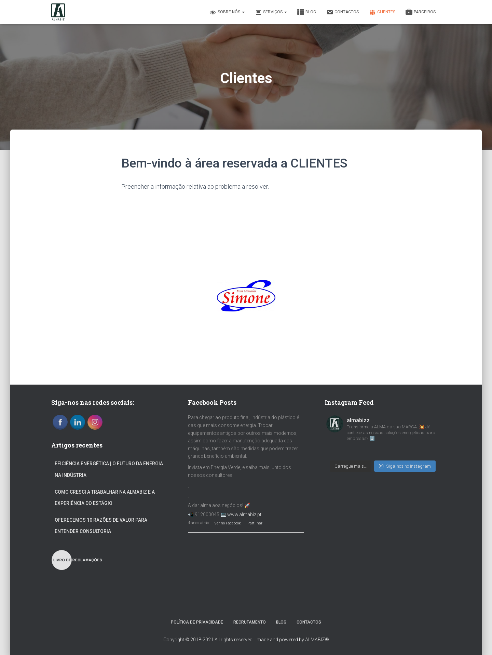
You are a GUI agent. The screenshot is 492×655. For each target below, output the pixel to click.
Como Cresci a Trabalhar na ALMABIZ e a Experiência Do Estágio (105, 497)
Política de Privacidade (197, 622)
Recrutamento (249, 622)
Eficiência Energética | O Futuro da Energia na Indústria (109, 469)
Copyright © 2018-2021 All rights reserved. (208, 639)
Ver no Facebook (227, 523)
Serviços (271, 12)
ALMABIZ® (317, 639)
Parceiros (421, 12)
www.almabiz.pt (244, 514)
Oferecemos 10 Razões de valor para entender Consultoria (101, 525)
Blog (306, 12)
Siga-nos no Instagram (404, 466)
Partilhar (254, 523)
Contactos (342, 12)
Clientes (382, 12)
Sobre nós (227, 12)
